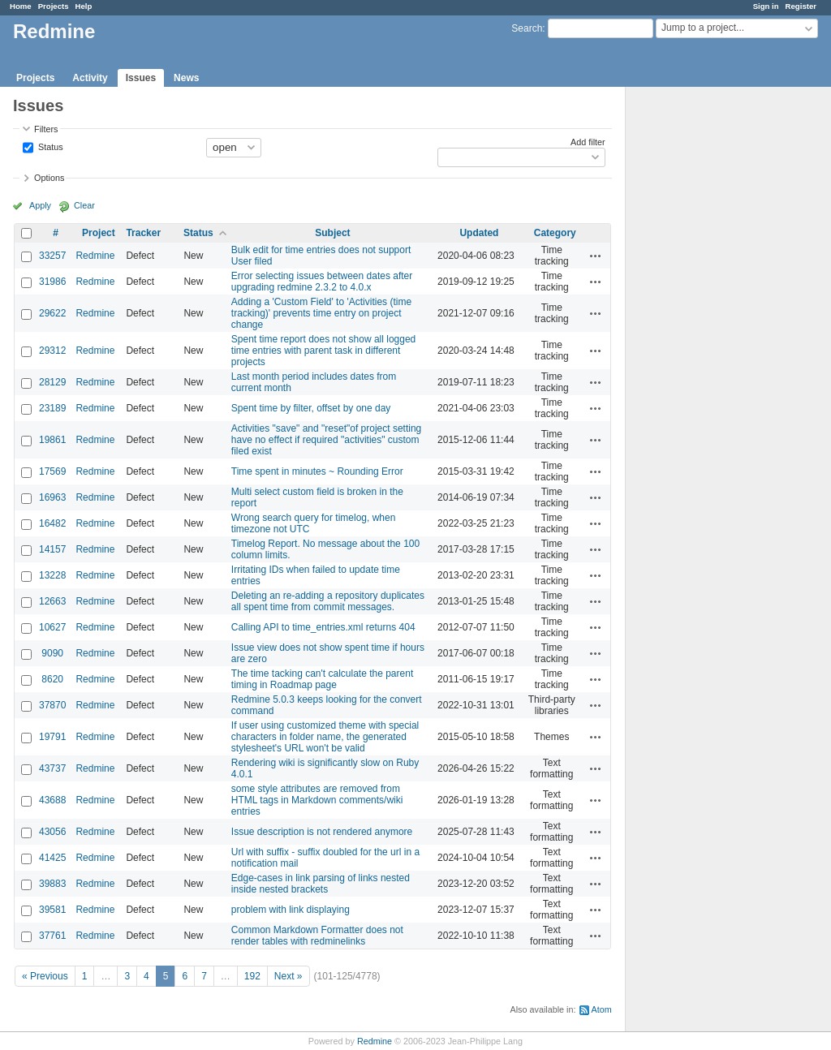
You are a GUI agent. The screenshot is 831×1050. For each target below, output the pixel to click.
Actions (595, 255)
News (186, 78)
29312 (52, 350)
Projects (53, 6)
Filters (46, 129)
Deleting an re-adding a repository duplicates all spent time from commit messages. (327, 601)
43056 (52, 831)
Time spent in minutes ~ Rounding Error (317, 471)
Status (49, 146)
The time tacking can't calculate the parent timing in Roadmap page (322, 679)
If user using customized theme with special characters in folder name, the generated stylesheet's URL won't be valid (325, 737)
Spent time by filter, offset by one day (311, 408)
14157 (52, 549)
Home (21, 6)
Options (49, 178)
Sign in (766, 6)
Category (555, 233)
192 (252, 976)
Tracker (143, 233)
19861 (52, 439)
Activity (89, 78)
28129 (52, 382)
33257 (52, 255)
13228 (52, 575)
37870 (52, 705)
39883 (52, 883)
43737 (52, 768)
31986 (52, 281)
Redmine (94, 255)
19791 (52, 736)
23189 (52, 408)
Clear (84, 205)
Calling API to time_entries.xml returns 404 (323, 627)
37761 (52, 935)
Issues (141, 78)
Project (98, 233)
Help (84, 6)
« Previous (45, 976)
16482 (52, 523)
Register (801, 6)
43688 (52, 800)
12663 (52, 601)
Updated (478, 233)
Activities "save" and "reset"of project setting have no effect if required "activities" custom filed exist (326, 440)
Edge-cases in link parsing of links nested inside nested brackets (320, 883)
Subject (332, 233)
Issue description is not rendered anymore (321, 831)
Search (526, 28)
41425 (52, 857)
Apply (40, 205)
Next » (288, 976)
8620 (52, 679)
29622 (52, 313)
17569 (52, 471)
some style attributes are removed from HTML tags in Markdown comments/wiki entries (317, 800)
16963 (52, 497)
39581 (52, 909)
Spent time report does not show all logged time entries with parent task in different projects (323, 351)
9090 (52, 653)
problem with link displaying (290, 909)
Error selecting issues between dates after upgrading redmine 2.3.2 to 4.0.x (321, 281)
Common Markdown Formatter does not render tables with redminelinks (317, 935)
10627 (52, 627)
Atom (602, 1009)
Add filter (588, 142)
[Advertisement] (707, 341)
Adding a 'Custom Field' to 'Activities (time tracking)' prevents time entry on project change (321, 313)
